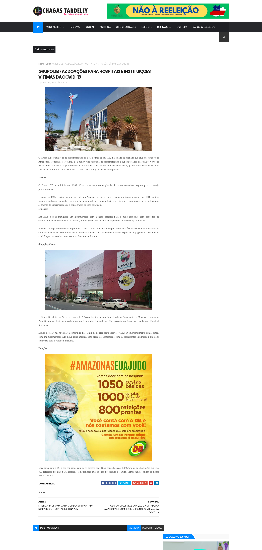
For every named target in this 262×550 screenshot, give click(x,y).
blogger (144, 527)
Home (41, 63)
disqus (156, 527)
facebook (131, 527)
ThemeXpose (51, 545)
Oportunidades (126, 27)
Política (105, 27)
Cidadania (42, 37)
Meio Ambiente (55, 27)
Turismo (75, 27)
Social (90, 27)
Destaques (164, 27)
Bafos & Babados (204, 27)
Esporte (147, 27)
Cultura (182, 27)
